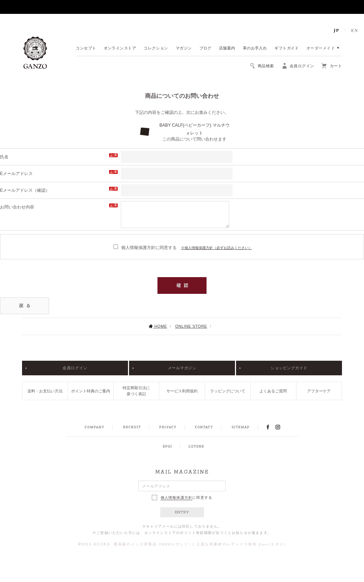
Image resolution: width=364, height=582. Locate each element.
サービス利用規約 (182, 391)
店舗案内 (227, 48)
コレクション (156, 48)
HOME (158, 326)
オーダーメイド (320, 48)
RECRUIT (131, 427)
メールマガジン (182, 368)
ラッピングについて (227, 391)
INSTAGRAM (281, 427)
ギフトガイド (286, 48)
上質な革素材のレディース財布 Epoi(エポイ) (241, 544)
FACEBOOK (267, 427)
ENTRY (182, 512)
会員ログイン (75, 368)
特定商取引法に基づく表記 (136, 391)
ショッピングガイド (289, 368)
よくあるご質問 (273, 391)
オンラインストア (120, 48)
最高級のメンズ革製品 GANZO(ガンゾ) (152, 544)
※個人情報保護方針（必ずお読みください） (216, 248)
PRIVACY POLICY (168, 427)
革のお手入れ (255, 48)
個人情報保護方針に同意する (145, 247)
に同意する (182, 497)
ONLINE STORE (191, 326)
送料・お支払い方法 (45, 391)
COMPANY (94, 427)
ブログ (205, 48)
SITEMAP (240, 427)
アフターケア (319, 391)
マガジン (184, 48)
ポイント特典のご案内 (90, 391)
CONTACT (203, 427)
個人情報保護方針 (177, 497)
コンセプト (86, 48)
